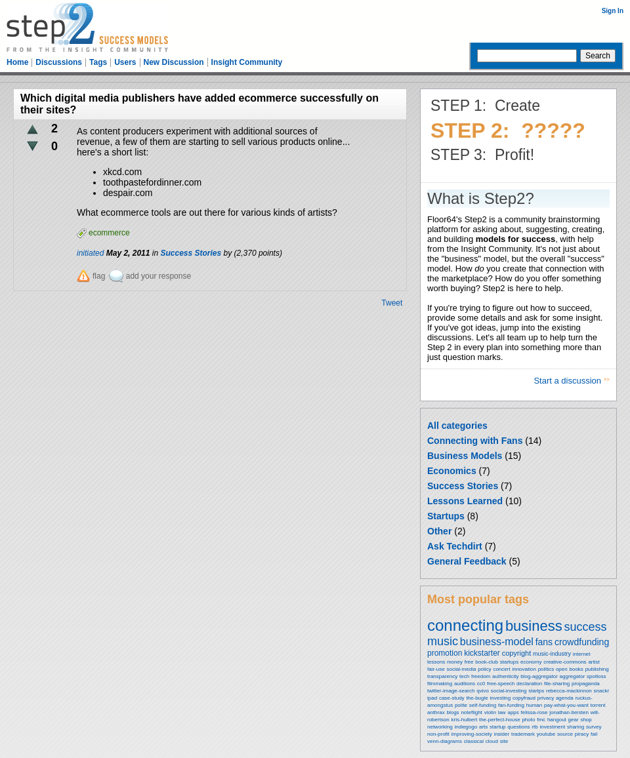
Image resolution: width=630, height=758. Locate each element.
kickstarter (482, 653)
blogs (452, 712)
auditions (464, 684)
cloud (492, 741)
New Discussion (174, 62)
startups (509, 662)
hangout (556, 720)
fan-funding (511, 705)
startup (497, 727)
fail (594, 734)
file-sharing (557, 684)
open (562, 669)
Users (125, 62)
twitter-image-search (450, 691)
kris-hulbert (465, 720)
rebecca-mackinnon (569, 691)
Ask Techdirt (454, 546)
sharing (575, 727)
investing (500, 698)
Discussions (58, 62)
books (576, 669)
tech (464, 676)
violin (490, 712)
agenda (565, 698)
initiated (90, 253)
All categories (457, 425)
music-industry (552, 653)
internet (582, 654)
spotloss (596, 676)
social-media (461, 669)
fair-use (436, 669)
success (585, 626)
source (565, 734)
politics (546, 669)
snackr (602, 691)
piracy (582, 734)
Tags (98, 62)
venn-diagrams (444, 741)
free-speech (500, 684)
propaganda (586, 684)
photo (528, 720)
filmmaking (439, 684)
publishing (597, 669)
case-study (452, 698)
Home (17, 62)
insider (502, 734)
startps (536, 691)
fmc (541, 720)
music (442, 641)
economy (530, 662)
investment (552, 727)
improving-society (472, 734)
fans (544, 642)
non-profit (438, 734)
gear (573, 720)
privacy (545, 698)
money (455, 662)
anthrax (436, 712)
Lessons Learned (465, 501)
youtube (546, 734)
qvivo (482, 691)
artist (593, 662)
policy (484, 669)
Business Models (464, 455)
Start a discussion (568, 381)
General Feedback (467, 561)
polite (461, 705)
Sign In (612, 10)
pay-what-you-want (566, 705)
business (533, 626)
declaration (529, 684)
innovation (524, 669)
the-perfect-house (499, 720)
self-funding (482, 705)
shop (585, 720)
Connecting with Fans (474, 440)
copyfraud (524, 698)
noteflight (471, 712)
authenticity (505, 676)
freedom (480, 676)
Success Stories (462, 486)
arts (483, 727)
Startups (446, 516)
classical (474, 741)
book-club (486, 662)
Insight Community (247, 62)
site (504, 741)
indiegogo (465, 727)
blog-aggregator (538, 676)
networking (440, 727)
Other (439, 531)
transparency (442, 676)
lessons (436, 662)
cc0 (481, 684)
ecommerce (109, 232)
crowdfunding (582, 642)
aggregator (572, 676)
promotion (444, 653)
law (502, 712)
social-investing (509, 691)
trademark (523, 734)
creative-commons (564, 662)
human (534, 705)
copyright (517, 653)
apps (512, 712)
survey (594, 727)
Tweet (391, 303)
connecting (465, 625)
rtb (534, 727)
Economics (451, 471)
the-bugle (477, 698)
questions (518, 727)
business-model (497, 641)
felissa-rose (534, 712)
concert (501, 669)
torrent (597, 705)
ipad (432, 698)
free (469, 662)
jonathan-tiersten (569, 712)
